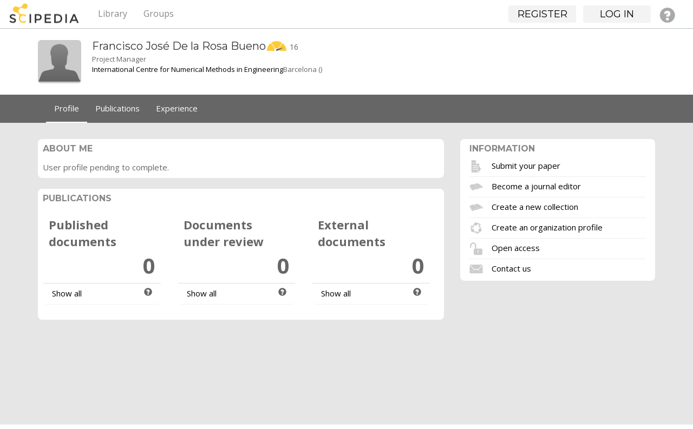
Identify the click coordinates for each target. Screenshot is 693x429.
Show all (67, 293)
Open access (516, 247)
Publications (117, 108)
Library (112, 13)
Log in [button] (617, 14)
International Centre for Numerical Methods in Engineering (187, 69)
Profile (66, 108)
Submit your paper (526, 165)
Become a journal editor (536, 185)
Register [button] (542, 14)
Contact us (511, 267)
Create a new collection (535, 206)
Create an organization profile (547, 226)
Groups (158, 13)
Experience (177, 108)
